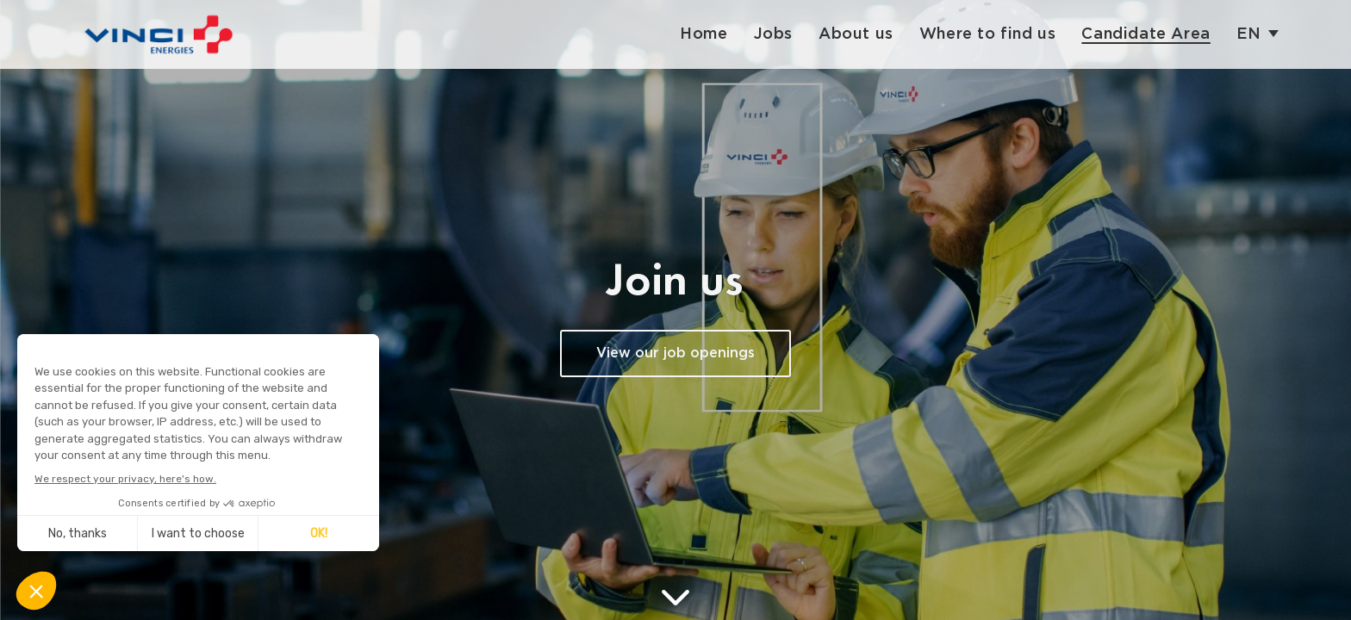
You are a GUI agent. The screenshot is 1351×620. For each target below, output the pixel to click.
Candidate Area (1145, 34)
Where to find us (987, 34)
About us (856, 34)
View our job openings (675, 353)
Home (703, 34)
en (1248, 34)
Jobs (773, 34)
